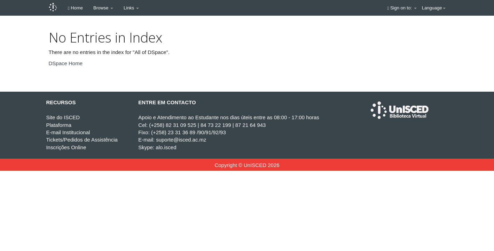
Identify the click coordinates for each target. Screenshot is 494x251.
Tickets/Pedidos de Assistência (81, 140)
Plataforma (58, 125)
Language (434, 7)
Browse (103, 7)
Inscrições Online (66, 147)
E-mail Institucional (68, 132)
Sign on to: (402, 7)
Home (75, 7)
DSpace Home (66, 63)
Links (131, 7)
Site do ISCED (63, 117)
